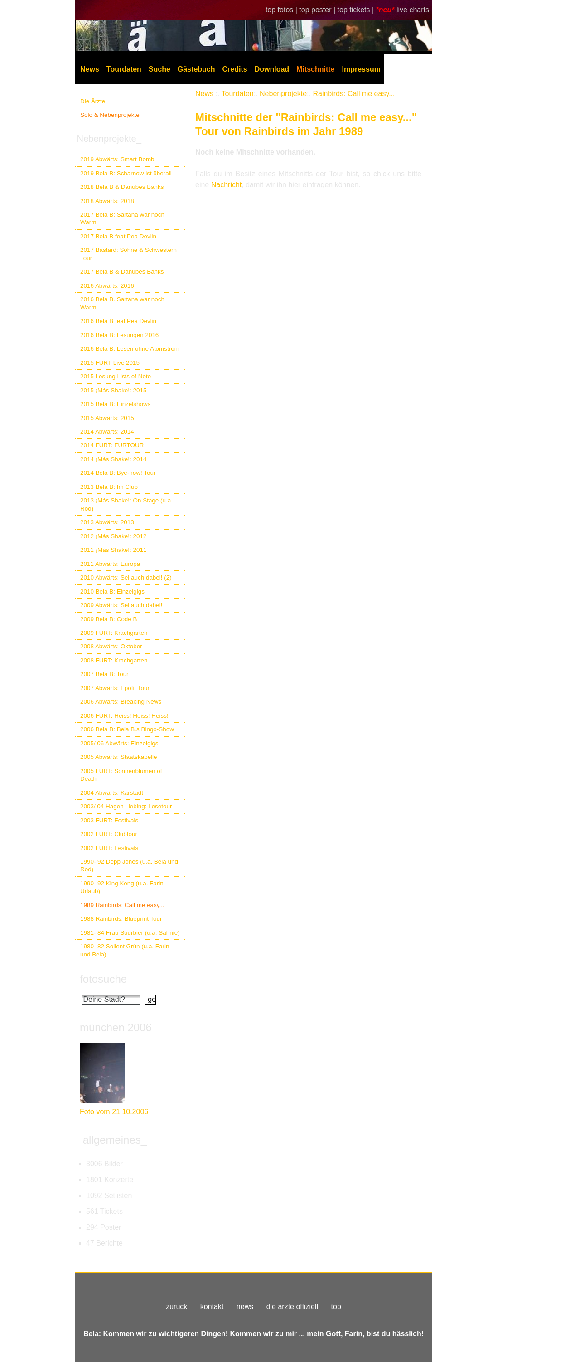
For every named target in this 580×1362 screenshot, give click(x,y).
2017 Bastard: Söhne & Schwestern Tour (128, 253)
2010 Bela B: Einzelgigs (112, 591)
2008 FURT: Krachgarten (113, 660)
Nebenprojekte (283, 93)
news (245, 1306)
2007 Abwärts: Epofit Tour (115, 688)
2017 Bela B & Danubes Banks (122, 271)
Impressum (361, 69)
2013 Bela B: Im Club (109, 486)
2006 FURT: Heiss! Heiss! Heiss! (124, 715)
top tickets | (357, 10)
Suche (159, 69)
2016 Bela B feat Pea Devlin (118, 321)
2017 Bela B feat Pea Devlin (118, 236)
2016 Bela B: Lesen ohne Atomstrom (129, 348)
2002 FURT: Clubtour (108, 834)
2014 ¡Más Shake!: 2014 (113, 459)
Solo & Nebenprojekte (110, 114)
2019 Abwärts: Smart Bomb (117, 159)
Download (272, 69)
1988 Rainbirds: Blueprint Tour (121, 918)
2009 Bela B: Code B (108, 619)
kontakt (212, 1306)
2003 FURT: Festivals (109, 820)
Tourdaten (123, 69)
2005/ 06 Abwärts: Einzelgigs (119, 743)
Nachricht (226, 184)
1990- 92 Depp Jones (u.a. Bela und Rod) (129, 865)
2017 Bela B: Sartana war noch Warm (122, 218)
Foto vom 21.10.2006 (114, 1112)
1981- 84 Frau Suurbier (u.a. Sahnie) (130, 932)
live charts (412, 10)
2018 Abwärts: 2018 (107, 201)
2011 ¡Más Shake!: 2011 (113, 549)
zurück (176, 1306)
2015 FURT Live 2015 (110, 362)
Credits (234, 69)
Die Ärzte (92, 101)
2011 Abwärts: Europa (110, 563)
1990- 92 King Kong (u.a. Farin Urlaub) (122, 887)
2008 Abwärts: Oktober (111, 646)
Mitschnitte (315, 69)
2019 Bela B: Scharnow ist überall (126, 173)
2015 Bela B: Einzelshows (115, 404)
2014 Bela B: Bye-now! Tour (117, 472)
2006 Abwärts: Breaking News (120, 701)
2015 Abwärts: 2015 (107, 418)
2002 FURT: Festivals (109, 848)
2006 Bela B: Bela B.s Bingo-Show (127, 729)
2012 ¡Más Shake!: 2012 (113, 536)
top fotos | (282, 10)
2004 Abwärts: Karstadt (111, 792)
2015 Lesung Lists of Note (115, 376)
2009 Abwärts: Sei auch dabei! (121, 605)
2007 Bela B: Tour (104, 674)
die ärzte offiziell (292, 1306)
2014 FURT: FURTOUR (112, 445)
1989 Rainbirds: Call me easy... (122, 905)
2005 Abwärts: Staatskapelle (118, 756)
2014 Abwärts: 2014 (107, 431)
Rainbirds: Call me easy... (354, 93)
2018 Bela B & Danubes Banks (122, 187)
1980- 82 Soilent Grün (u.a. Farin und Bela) (124, 950)
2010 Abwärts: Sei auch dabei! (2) (126, 577)
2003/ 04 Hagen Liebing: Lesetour (126, 806)
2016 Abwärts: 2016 (107, 285)
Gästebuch (196, 69)
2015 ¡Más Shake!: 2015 (113, 390)
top (336, 1306)
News (89, 69)
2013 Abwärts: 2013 (107, 522)
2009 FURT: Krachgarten (113, 632)
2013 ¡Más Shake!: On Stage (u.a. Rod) (126, 504)
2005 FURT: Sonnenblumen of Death (121, 775)
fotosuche (103, 979)
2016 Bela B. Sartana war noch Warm (122, 303)
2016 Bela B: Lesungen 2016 (119, 335)
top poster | (318, 10)
